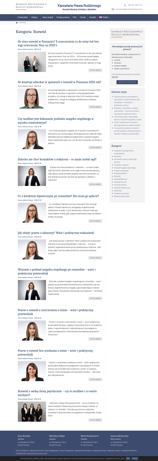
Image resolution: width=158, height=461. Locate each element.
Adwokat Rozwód (36, 451)
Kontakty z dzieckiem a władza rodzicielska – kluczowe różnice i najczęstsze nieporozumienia (126, 111)
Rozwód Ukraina (120, 185)
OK (128, 458)
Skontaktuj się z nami (127, 82)
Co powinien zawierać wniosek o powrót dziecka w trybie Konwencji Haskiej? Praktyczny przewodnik (127, 131)
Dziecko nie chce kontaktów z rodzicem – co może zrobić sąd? (57, 159)
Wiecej (135, 458)
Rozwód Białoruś (120, 180)
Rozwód (117, 177)
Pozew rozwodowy (121, 171)
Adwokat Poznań (99, 451)
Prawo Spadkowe (51, 451)
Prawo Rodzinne (22, 451)
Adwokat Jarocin (114, 451)
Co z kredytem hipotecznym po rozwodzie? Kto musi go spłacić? (58, 196)
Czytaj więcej (94, 70)
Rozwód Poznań (120, 183)
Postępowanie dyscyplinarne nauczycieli (31, 453)
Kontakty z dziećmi (121, 165)
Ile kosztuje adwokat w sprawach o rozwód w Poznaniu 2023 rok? (59, 82)
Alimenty (117, 157)
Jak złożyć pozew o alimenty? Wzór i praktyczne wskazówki (56, 233)
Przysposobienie (120, 174)
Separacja (118, 191)
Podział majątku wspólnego (125, 168)
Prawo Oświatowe (66, 451)
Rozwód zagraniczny (122, 188)
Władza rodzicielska (122, 197)
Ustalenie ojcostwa (121, 194)
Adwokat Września (129, 451)
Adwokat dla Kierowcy (83, 451)
